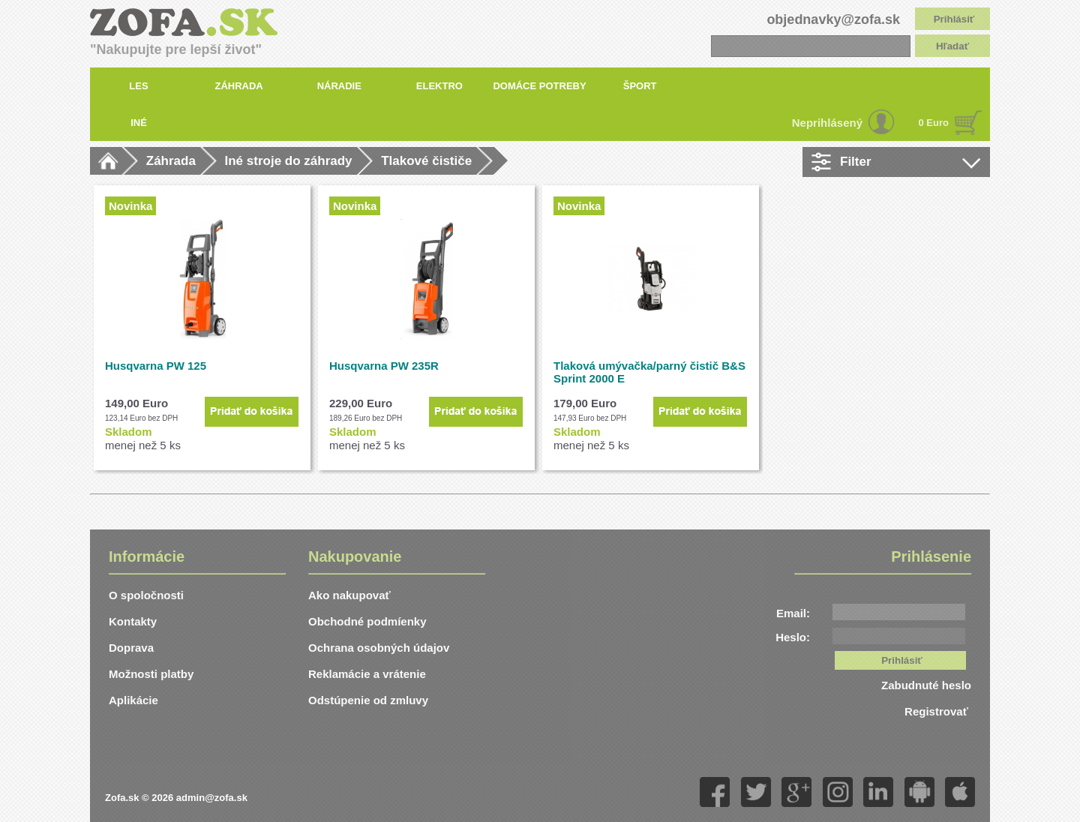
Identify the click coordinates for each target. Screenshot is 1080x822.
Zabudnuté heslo (926, 685)
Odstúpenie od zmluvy (368, 700)
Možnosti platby (151, 674)
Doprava (131, 647)
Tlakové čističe (426, 161)
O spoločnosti (146, 595)
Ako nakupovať (349, 595)
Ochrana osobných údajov (378, 647)
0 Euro (934, 122)
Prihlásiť (954, 19)
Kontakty (133, 621)
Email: (793, 613)
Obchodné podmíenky (367, 621)
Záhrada (171, 161)
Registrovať (937, 711)
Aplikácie (133, 700)
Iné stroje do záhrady (288, 161)
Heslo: (793, 637)
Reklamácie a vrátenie (367, 674)
